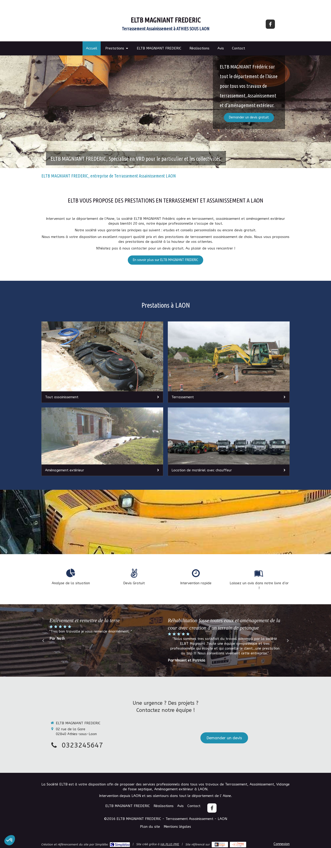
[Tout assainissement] (102, 362)
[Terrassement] (229, 362)
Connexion (282, 844)
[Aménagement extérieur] (102, 441)
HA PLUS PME (169, 844)
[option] (225, 640)
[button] (9, 840)
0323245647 (82, 745)
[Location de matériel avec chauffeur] (229, 441)
